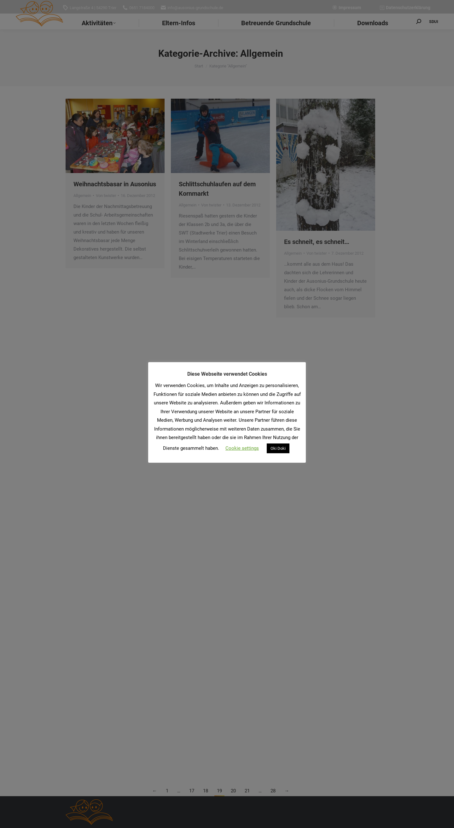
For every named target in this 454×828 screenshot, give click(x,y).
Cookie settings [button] (242, 448)
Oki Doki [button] (278, 448)
